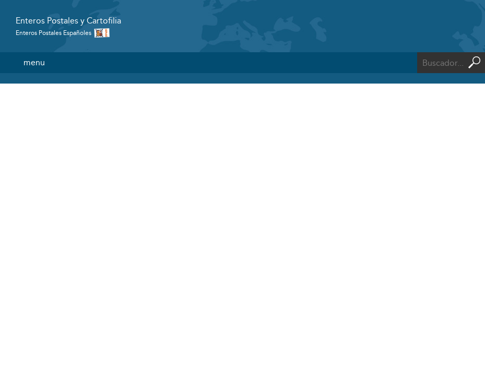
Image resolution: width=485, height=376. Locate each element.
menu (34, 62)
